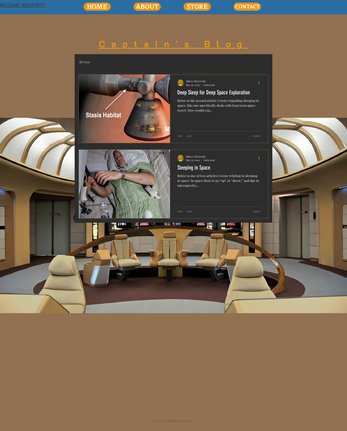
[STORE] (197, 7)
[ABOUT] (147, 7)
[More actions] (260, 82)
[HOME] (97, 7)
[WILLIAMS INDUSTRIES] (22, 5)
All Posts (84, 62)
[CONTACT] (247, 7)
